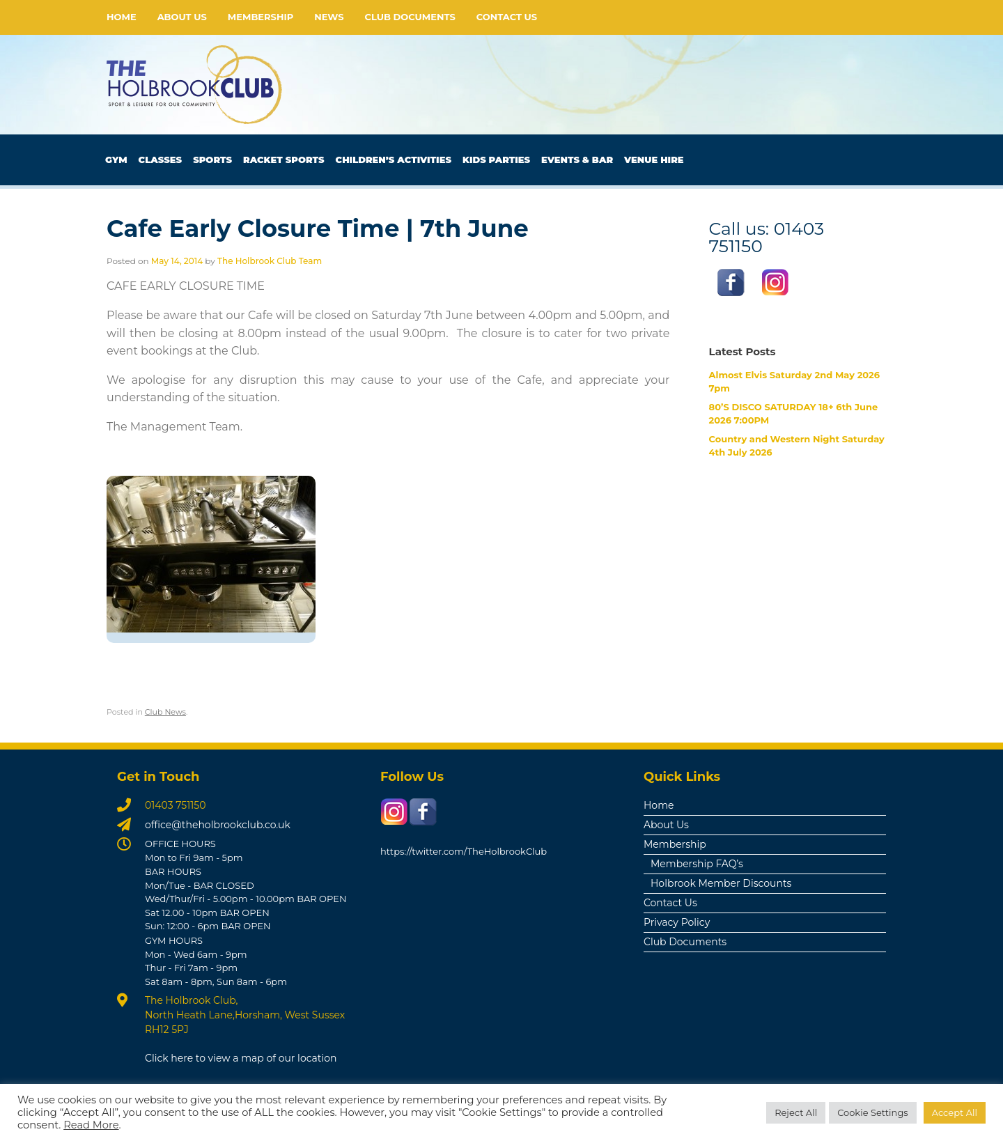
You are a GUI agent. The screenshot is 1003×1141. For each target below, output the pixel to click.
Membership (260, 16)
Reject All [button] (796, 1112)
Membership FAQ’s (697, 863)
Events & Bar (577, 159)
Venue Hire (654, 159)
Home (122, 16)
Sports (212, 159)
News (328, 16)
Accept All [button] (954, 1112)
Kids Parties (496, 159)
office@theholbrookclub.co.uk (217, 824)
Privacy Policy (677, 922)
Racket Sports (284, 159)
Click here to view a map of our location (241, 1058)
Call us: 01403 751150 (767, 236)
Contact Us (506, 16)
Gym (116, 159)
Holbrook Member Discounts (721, 883)
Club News (165, 712)
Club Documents (410, 16)
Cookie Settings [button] (872, 1112)
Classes (160, 159)
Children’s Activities (393, 159)
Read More (90, 1125)
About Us (182, 16)
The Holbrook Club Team (269, 261)
